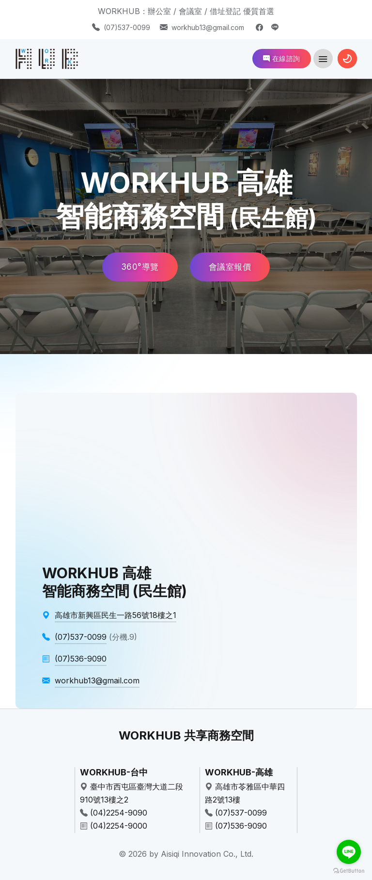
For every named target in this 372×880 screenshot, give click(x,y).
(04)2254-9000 (118, 826)
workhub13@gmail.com (207, 27)
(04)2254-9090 (118, 813)
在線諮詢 (281, 58)
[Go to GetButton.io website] (348, 870)
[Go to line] (349, 852)
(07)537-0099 (127, 27)
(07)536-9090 (241, 826)
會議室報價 (230, 267)
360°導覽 (140, 267)
